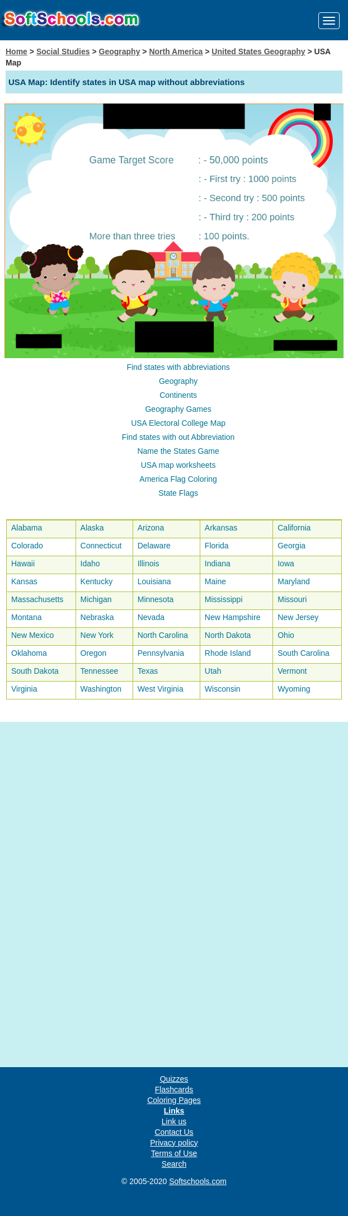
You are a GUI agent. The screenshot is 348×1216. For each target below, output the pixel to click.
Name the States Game (178, 451)
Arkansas (221, 527)
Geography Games (178, 409)
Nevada (151, 617)
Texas (148, 670)
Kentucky (97, 581)
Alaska (92, 527)
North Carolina (163, 635)
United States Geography (258, 51)
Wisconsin (223, 688)
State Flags (178, 493)
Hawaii (23, 563)
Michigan (96, 599)
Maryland (294, 581)
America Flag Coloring (178, 479)
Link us (174, 1121)
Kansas (24, 581)
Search (174, 1163)
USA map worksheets (178, 465)
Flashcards (174, 1089)
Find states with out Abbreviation (178, 437)
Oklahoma (29, 653)
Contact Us (173, 1132)
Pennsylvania (161, 653)
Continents (178, 395)
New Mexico (32, 635)
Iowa (286, 563)
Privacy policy (174, 1142)
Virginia (24, 688)
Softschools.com (198, 1181)
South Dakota (35, 670)
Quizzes (174, 1078)
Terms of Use (174, 1153)
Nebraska (97, 617)
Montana (26, 617)
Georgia (291, 545)
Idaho (90, 563)
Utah (213, 670)
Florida (217, 545)
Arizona (151, 527)
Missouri (292, 599)
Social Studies (63, 51)
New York (97, 635)
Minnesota (156, 599)
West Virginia (161, 688)
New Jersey (298, 617)
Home (16, 51)
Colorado (27, 545)
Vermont (292, 670)
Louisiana (154, 581)
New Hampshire (233, 617)
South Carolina (304, 653)
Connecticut (101, 545)
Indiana (218, 563)
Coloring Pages (174, 1100)
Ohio (286, 635)
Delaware (154, 545)
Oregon (94, 653)
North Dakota (228, 635)
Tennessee (100, 670)
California (294, 527)
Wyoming (294, 688)
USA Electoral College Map (178, 423)
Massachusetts (37, 599)
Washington (101, 688)
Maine (215, 581)
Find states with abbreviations (177, 367)
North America (176, 51)
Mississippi (224, 599)
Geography (119, 51)
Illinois (148, 563)
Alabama (26, 527)
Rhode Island (228, 653)
